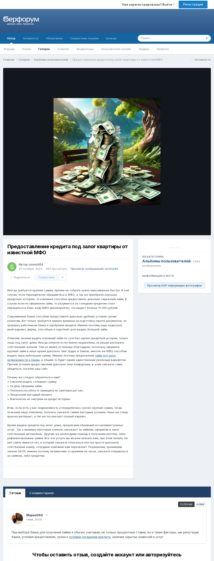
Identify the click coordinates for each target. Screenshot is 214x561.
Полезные (186, 504)
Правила (163, 49)
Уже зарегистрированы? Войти (148, 4)
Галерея (44, 49)
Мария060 (34, 515)
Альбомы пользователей (166, 261)
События (63, 49)
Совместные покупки (84, 38)
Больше (111, 38)
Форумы (9, 49)
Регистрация (193, 4)
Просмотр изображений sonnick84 (94, 268)
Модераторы (85, 49)
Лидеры (144, 49)
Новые (200, 504)
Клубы (26, 49)
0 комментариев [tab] (41, 493)
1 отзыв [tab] (15, 493)
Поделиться (20, 277)
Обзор (11, 40)
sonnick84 (36, 264)
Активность (30, 38)
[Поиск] (162, 38)
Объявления (54, 38)
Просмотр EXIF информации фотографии (174, 285)
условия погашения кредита (90, 537)
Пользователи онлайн (116, 49)
